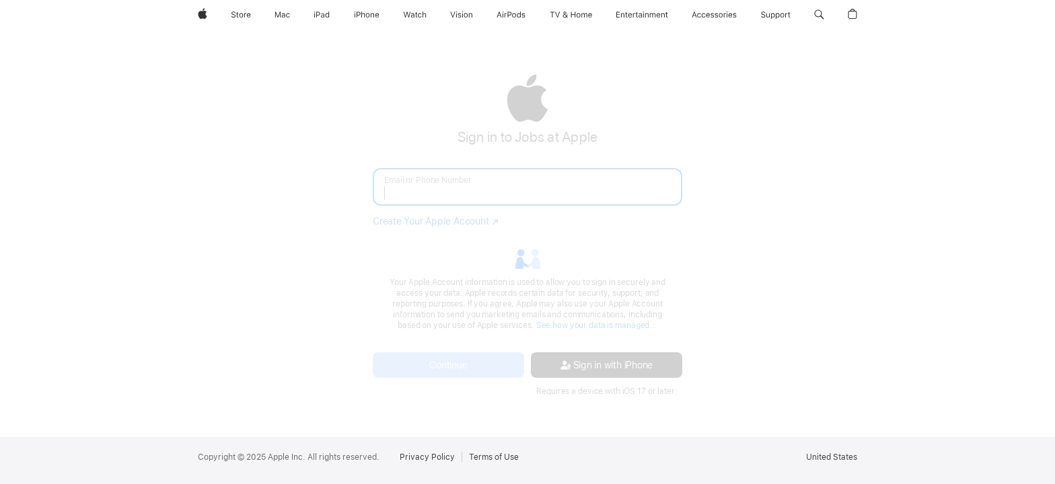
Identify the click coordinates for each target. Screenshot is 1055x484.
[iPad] (321, 15)
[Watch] (415, 15)
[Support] (776, 15)
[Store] (240, 15)
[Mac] (282, 15)
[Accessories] (714, 15)
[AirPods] (511, 15)
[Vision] (461, 15)
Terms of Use (494, 457)
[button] (819, 15)
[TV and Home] (571, 15)
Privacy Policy (427, 457)
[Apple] (202, 15)
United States (831, 457)
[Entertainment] (642, 15)
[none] (527, 235)
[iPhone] (367, 15)
